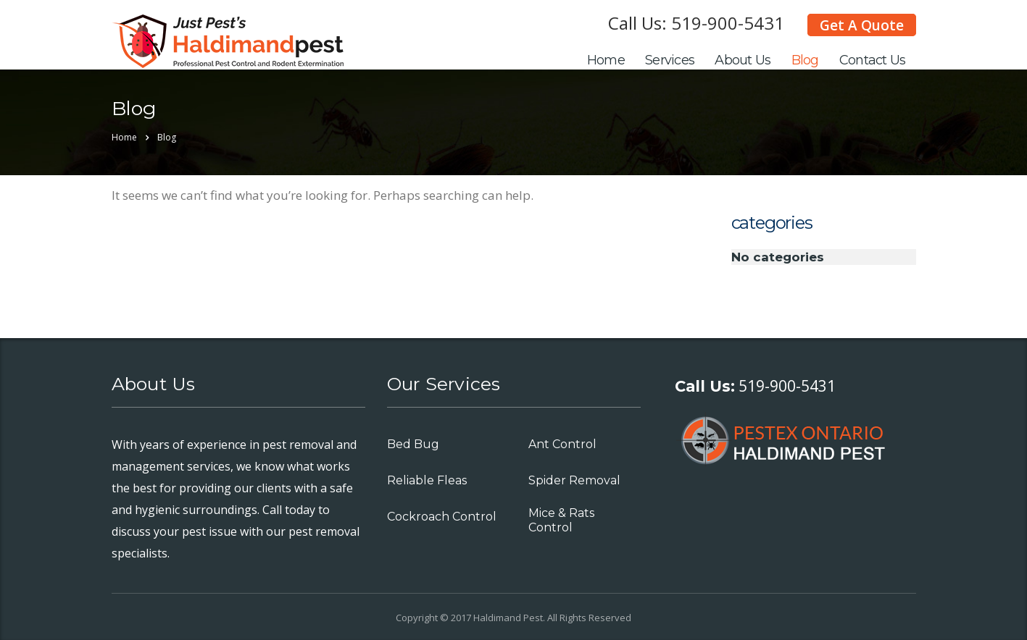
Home (606, 60)
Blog (805, 60)
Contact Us (872, 60)
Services (669, 60)
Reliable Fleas (427, 480)
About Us (742, 60)
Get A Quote (862, 25)
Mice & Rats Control (561, 520)
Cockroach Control (441, 516)
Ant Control (562, 444)
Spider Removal (574, 480)
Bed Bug (413, 444)
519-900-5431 (727, 23)
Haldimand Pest (508, 617)
